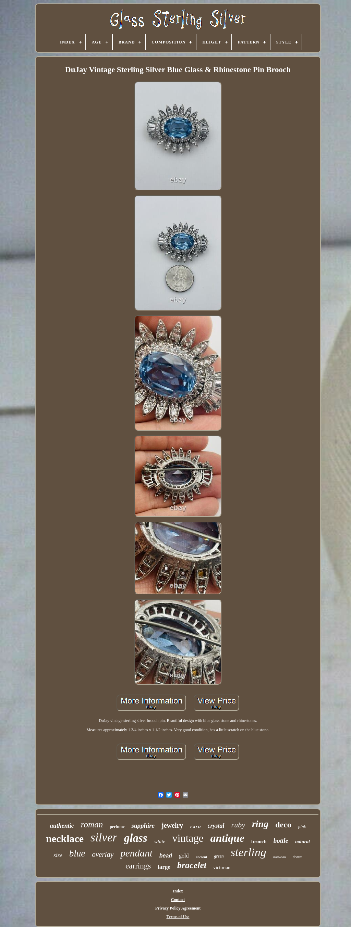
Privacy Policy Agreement (178, 908)
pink (302, 826)
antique (227, 838)
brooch (259, 841)
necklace (65, 838)
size (57, 855)
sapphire (143, 825)
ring (260, 823)
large (164, 867)
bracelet (191, 865)
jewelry (172, 825)
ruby (238, 825)
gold (184, 856)
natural (302, 841)
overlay (102, 854)
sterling (248, 852)
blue (77, 853)
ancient (201, 857)
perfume (117, 826)
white (160, 841)
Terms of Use (178, 916)
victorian (221, 867)
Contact (178, 899)
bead (165, 856)
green (219, 856)
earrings (138, 866)
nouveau (279, 857)
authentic (62, 825)
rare (195, 826)
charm (297, 857)
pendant (136, 853)
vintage (187, 838)
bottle (281, 840)
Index (178, 891)
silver (103, 837)
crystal (216, 825)
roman (92, 824)
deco (283, 824)
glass (135, 838)
